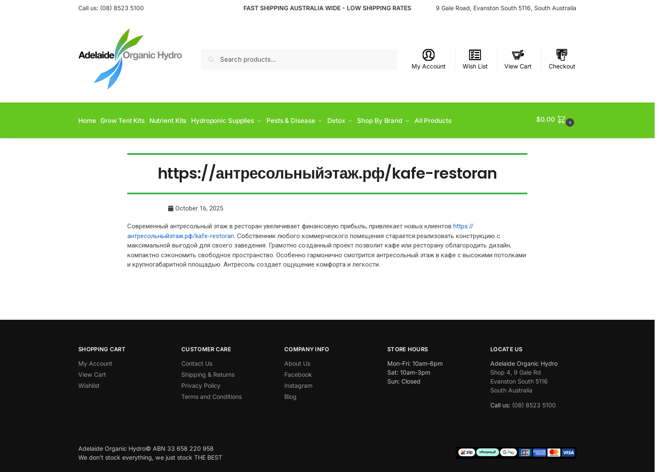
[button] (556, 119)
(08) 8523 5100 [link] (534, 402)
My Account (429, 59)
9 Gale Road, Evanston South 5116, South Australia (506, 7)
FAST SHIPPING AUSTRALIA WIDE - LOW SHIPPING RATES (327, 7)
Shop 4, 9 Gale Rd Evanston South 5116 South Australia (519, 378)
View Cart (518, 59)
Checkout (562, 59)
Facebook (298, 371)
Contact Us (196, 360)
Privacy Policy (200, 383)
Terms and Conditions (211, 394)
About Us (297, 360)
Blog (290, 394)
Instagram (298, 383)
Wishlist (89, 383)
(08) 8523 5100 (122, 7)
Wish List (475, 59)
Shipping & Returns (208, 371)
